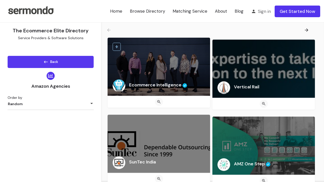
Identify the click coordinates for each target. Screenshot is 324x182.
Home (116, 11)
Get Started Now (297, 11)
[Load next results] (307, 30)
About (221, 11)
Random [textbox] (15, 105)
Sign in (264, 11)
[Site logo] (30, 11)
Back (50, 60)
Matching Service (190, 11)
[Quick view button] (159, 102)
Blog (239, 11)
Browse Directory (147, 11)
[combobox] (51, 106)
